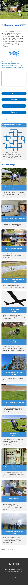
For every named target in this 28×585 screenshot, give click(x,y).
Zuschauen (14, 106)
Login (17, 5)
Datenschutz (14, 579)
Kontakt (14, 112)
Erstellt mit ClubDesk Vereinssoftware (14, 571)
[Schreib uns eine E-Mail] (18, 564)
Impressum (14, 577)
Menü (24, 5)
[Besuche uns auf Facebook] (10, 564)
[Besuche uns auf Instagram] (15, 564)
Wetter (14, 93)
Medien (14, 100)
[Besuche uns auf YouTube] (13, 564)
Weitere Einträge (7, 549)
